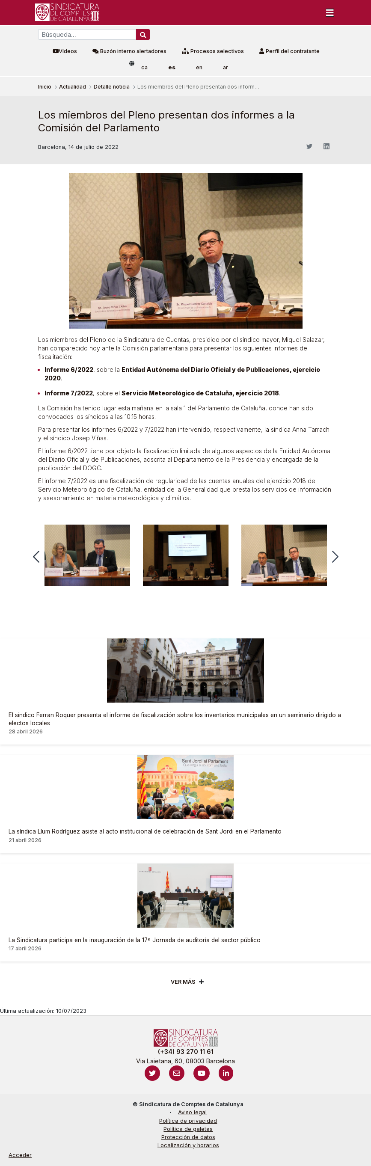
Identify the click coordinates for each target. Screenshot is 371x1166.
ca (144, 67)
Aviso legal (192, 1112)
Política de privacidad (188, 1121)
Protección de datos (188, 1137)
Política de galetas (188, 1129)
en (199, 67)
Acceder (20, 1155)
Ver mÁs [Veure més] (183, 982)
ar (225, 67)
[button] (36, 557)
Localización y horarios (188, 1145)
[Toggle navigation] (330, 12)
